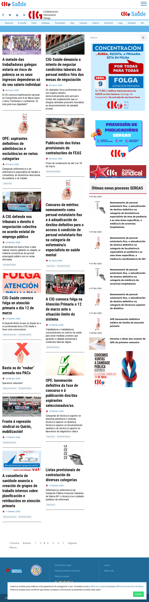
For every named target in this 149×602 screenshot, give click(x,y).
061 (142, 23)
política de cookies (97, 586)
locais (107, 565)
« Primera (14, 543)
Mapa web (109, 571)
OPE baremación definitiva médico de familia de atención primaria (127, 322)
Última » (13, 547)
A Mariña (132, 23)
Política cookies (62, 576)
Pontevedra (60, 23)
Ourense (83, 23)
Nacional (9, 23)
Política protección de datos (67, 571)
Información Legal (63, 565)
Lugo (120, 23)
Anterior (27, 543)
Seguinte (72, 543)
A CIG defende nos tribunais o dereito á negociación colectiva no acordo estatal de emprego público (19, 226)
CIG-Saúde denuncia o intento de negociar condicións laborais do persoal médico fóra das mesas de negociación (65, 69)
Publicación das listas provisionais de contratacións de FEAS (63, 148)
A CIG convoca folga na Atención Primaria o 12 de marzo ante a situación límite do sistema (64, 309)
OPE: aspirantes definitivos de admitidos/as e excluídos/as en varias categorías (20, 148)
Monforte (108, 23)
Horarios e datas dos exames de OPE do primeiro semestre (128, 340)
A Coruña (22, 23)
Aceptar (138, 594)
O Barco (95, 23)
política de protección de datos (129, 586)
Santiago (46, 23)
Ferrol (34, 23)
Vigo (72, 23)
